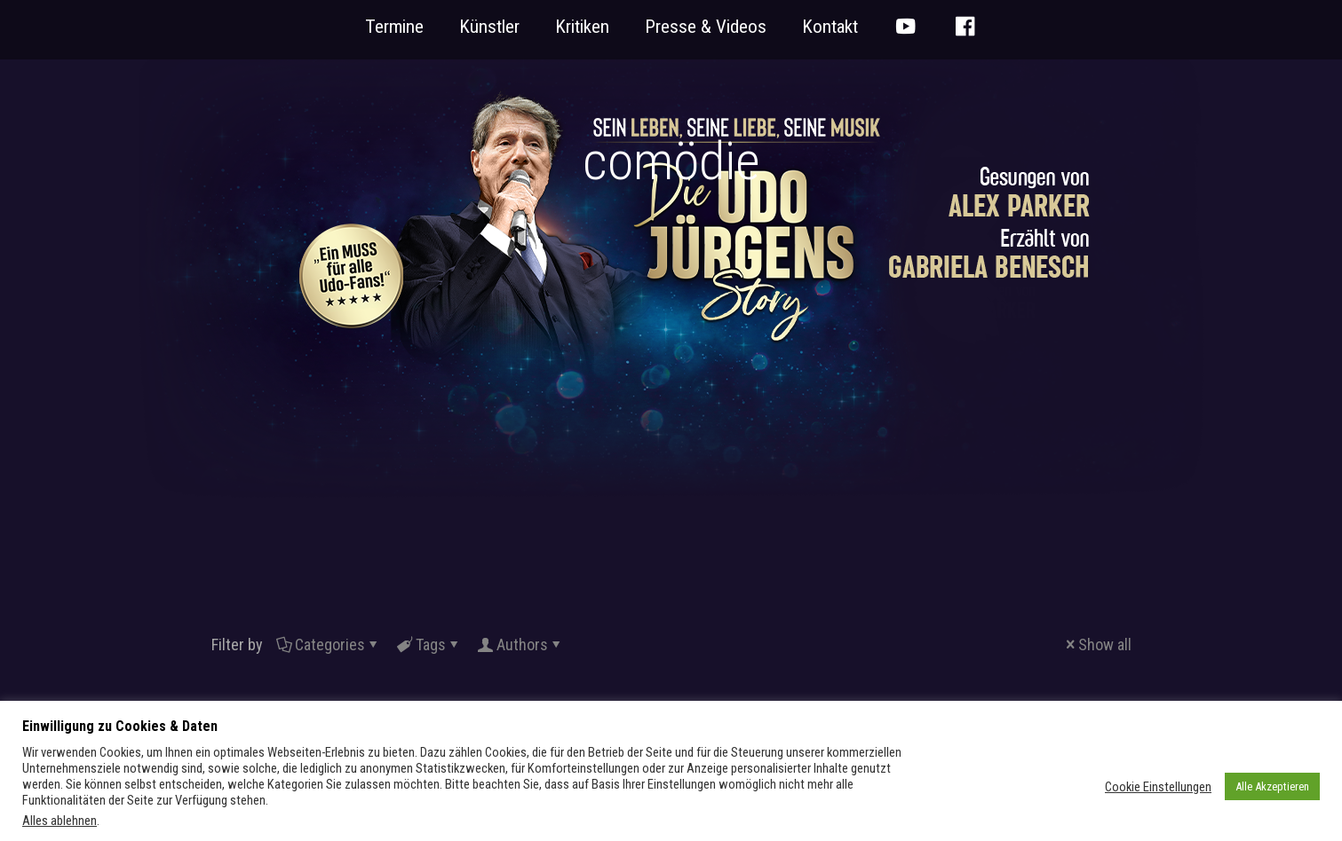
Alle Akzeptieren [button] (1272, 786)
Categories (328, 644)
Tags (429, 644)
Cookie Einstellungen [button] (1158, 787)
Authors (521, 644)
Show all (1097, 644)
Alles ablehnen (59, 821)
